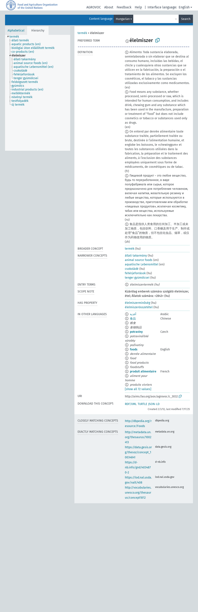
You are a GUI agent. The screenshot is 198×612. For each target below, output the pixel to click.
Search (185, 19)
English (184, 7)
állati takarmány (136, 255)
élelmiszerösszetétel (139, 307)
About (108, 7)
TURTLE (142, 404)
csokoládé (132, 269)
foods (133, 349)
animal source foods (138, 260)
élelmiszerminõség (137, 303)
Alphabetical (16, 30)
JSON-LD (154, 404)
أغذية (133, 314)
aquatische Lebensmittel (141, 264)
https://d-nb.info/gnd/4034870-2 (138, 467)
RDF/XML (131, 404)
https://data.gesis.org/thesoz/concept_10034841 (138, 452)
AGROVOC (93, 7)
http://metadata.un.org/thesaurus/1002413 (138, 437)
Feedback (124, 7)
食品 (133, 318)
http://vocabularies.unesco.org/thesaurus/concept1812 (138, 492)
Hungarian (123, 19)
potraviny (136, 332)
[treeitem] (16, 37)
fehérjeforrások (135, 273)
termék (82, 33)
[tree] (37, 93)
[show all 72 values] (138, 389)
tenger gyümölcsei (137, 277)
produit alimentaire (143, 371)
